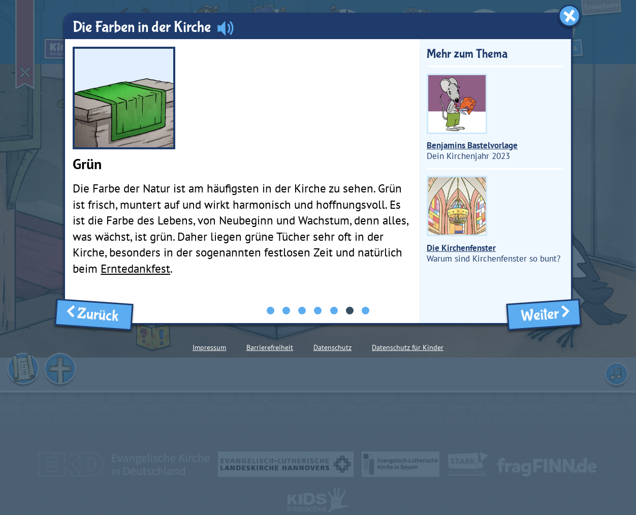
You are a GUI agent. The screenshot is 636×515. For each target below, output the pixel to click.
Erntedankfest (135, 268)
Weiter (543, 314)
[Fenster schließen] (569, 16)
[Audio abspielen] (225, 27)
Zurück (94, 314)
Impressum (209, 347)
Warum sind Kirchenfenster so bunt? (493, 220)
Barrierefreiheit (269, 347)
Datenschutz (332, 347)
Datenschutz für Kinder (407, 347)
